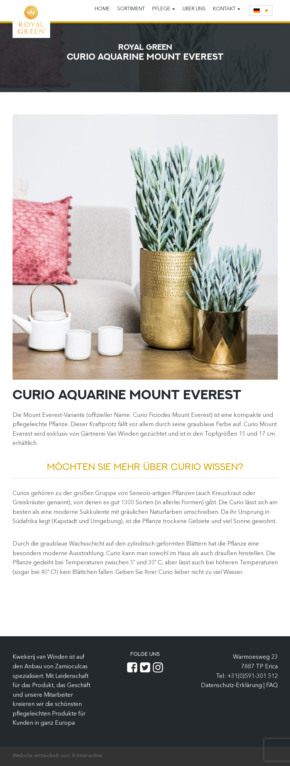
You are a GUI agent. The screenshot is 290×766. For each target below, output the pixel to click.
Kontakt (226, 9)
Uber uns (194, 9)
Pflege (163, 9)
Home (102, 9)
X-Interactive (87, 756)
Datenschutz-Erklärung (232, 686)
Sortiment (131, 9)
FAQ (272, 686)
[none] (260, 11)
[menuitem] (260, 11)
